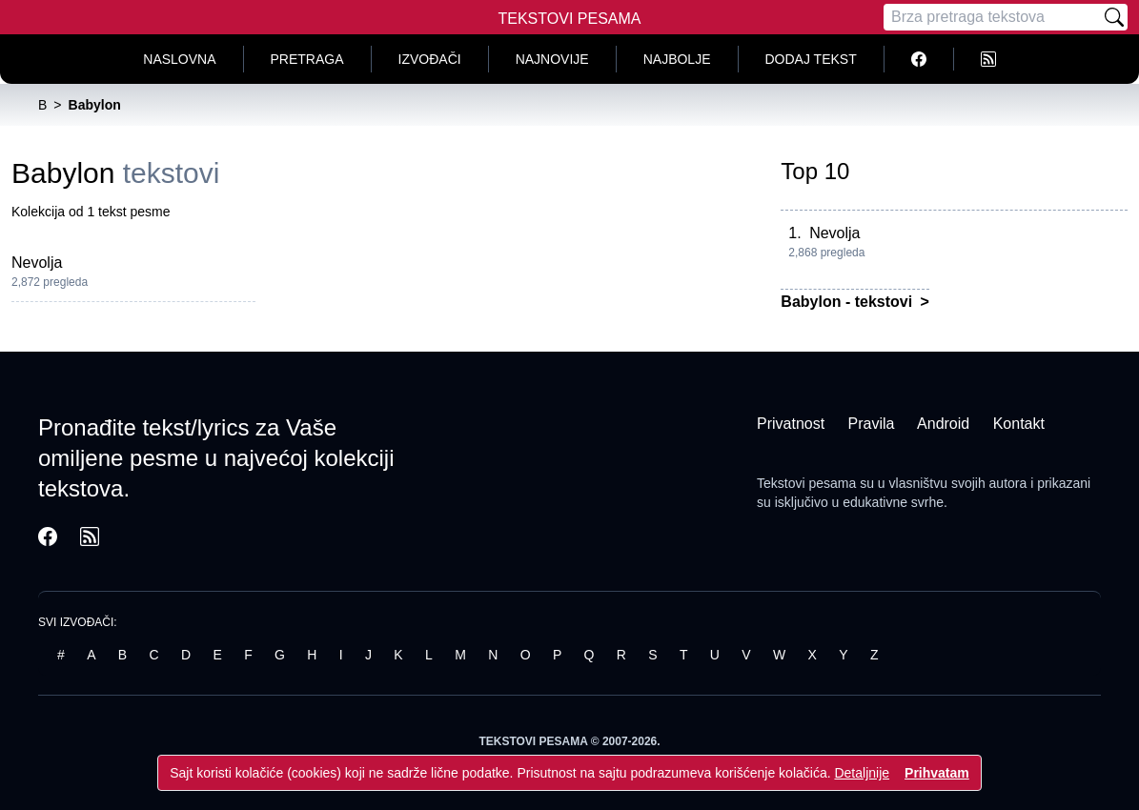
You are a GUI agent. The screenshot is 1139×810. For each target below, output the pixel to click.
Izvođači (429, 59)
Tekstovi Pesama (569, 18)
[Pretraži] (1114, 17)
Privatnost (790, 423)
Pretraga (307, 59)
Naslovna (179, 59)
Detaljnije (861, 772)
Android (943, 423)
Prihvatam (937, 772)
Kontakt (1019, 423)
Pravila (871, 423)
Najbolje (677, 59)
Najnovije (552, 59)
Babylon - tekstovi (848, 302)
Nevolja (36, 262)
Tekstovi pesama (806, 483)
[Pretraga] (992, 17)
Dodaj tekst (811, 59)
